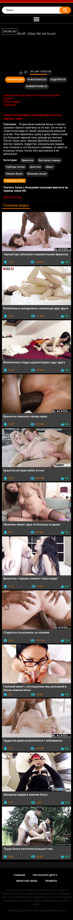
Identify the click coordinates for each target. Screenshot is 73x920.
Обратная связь (26, 880)
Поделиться (58, 79)
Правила (51, 880)
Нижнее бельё (14, 173)
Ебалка (8, 98)
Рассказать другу (45, 875)
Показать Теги (14, 180)
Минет (49, 167)
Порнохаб (10, 104)
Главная (19, 875)
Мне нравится (21, 73)
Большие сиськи (37, 173)
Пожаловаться (36, 79)
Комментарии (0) (36, 86)
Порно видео (12, 101)
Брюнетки (27, 160)
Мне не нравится (26, 73)
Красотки (35, 167)
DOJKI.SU (10, 31)
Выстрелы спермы (49, 160)
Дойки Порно (26, 910)
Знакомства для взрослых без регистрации (31, 95)
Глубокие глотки (15, 167)
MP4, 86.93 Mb (13, 197)
